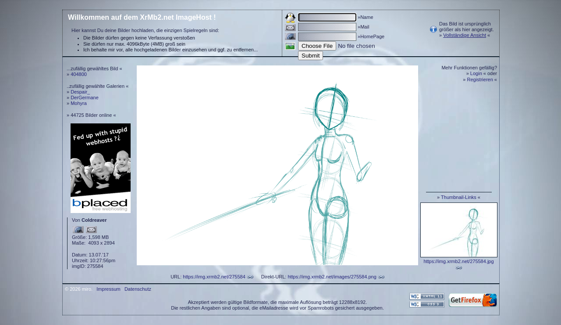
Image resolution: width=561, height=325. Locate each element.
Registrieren (480, 79)
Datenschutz (137, 289)
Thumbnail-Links (458, 197)
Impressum (108, 289)
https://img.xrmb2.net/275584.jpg (458, 261)
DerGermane (85, 97)
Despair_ (80, 91)
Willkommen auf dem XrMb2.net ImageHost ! (142, 17)
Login (476, 73)
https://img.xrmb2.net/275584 (214, 276)
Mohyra (79, 103)
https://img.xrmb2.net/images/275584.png (332, 276)
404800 (79, 74)
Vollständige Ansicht (464, 35)
